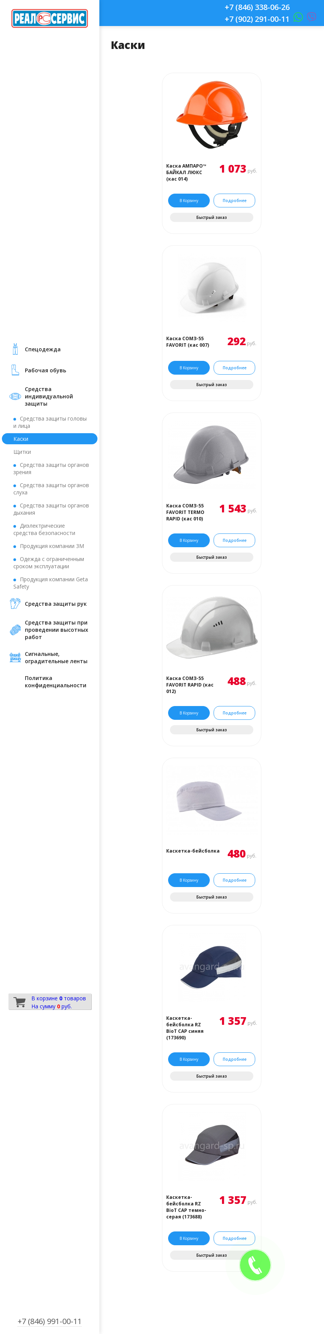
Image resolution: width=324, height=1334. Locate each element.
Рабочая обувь (45, 370)
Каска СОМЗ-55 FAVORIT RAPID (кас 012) (190, 685)
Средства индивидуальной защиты (49, 396)
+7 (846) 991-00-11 (50, 1321)
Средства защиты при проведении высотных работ (56, 630)
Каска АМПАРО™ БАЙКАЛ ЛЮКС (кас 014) (186, 172)
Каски (20, 438)
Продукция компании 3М (52, 546)
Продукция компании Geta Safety (50, 583)
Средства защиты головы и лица (50, 422)
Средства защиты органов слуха (51, 488)
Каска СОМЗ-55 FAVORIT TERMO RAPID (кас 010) (185, 512)
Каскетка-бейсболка (193, 851)
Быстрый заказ (211, 217)
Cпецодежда (43, 349)
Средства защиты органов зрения (51, 468)
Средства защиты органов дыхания (51, 509)
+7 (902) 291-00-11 (257, 19)
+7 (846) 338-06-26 (257, 7)
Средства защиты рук (56, 603)
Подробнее (234, 200)
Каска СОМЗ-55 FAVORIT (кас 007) (187, 341)
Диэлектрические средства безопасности (44, 529)
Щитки (22, 451)
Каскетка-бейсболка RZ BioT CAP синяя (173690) (185, 1028)
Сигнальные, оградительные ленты (56, 657)
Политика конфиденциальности (55, 681)
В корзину (189, 200)
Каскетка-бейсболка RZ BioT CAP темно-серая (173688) (186, 1207)
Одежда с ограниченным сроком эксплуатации (48, 562)
